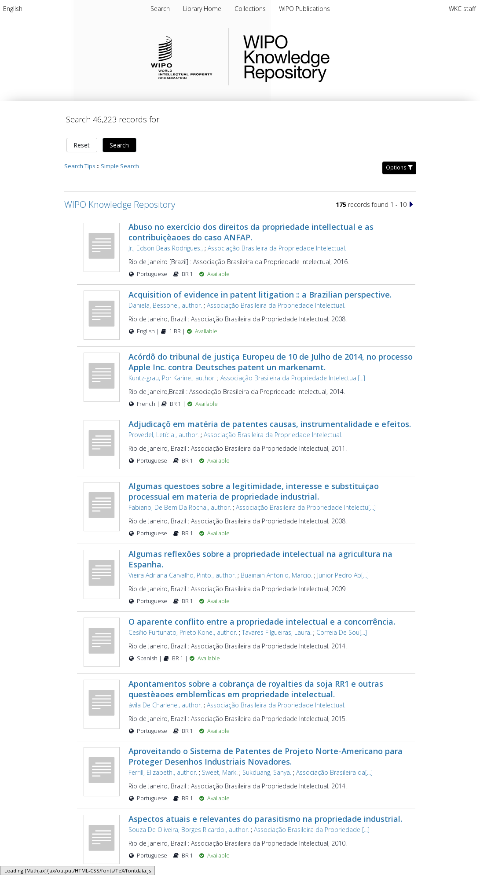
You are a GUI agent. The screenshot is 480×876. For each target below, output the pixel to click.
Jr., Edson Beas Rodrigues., (165, 248)
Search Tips (79, 166)
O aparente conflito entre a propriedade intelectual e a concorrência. (261, 621)
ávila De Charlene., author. (165, 705)
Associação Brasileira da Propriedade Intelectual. (277, 248)
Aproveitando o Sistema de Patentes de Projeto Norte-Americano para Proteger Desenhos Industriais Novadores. (265, 756)
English (12, 8)
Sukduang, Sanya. (266, 772)
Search (119, 145)
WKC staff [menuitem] (462, 8)
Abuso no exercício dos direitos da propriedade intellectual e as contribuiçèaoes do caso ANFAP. (251, 232)
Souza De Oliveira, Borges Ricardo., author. (188, 829)
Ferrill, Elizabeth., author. (162, 772)
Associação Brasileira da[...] (334, 772)
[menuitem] (13, 8)
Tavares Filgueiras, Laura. (276, 632)
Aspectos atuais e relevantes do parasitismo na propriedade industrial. (265, 818)
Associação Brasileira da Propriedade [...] (312, 829)
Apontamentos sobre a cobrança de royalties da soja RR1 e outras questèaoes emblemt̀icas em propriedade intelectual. (255, 688)
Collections (251, 8)
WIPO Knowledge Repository (322, 56)
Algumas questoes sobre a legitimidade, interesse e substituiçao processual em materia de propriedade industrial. (253, 491)
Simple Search (120, 166)
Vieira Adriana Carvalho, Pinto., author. (182, 575)
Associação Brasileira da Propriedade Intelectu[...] (306, 507)
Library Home (203, 8)
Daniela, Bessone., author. (165, 305)
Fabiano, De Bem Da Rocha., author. (179, 507)
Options (399, 167)
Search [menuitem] (160, 8)
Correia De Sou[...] (341, 632)
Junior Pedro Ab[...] (343, 575)
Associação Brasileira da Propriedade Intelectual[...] (292, 378)
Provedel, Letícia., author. (163, 435)
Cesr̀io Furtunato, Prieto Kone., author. (182, 632)
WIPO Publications (304, 8)
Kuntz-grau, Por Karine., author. (172, 378)
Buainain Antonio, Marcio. (276, 575)
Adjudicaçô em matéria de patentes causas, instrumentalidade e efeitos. (269, 424)
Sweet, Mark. (220, 772)
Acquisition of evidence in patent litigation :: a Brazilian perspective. (260, 294)
